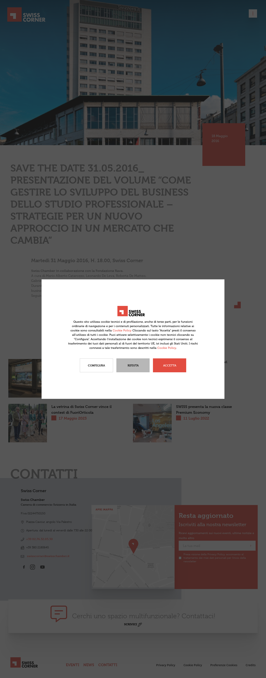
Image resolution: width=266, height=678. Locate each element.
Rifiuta (133, 365)
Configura (96, 365)
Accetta (169, 365)
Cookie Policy (122, 330)
